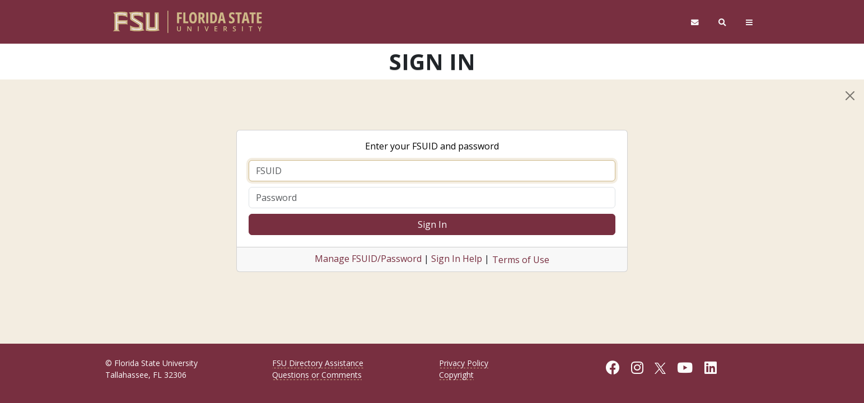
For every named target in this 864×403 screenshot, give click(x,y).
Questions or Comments (317, 374)
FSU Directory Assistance (317, 363)
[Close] (850, 95)
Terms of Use (520, 260)
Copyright (456, 374)
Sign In (432, 224)
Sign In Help (456, 258)
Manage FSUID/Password (368, 258)
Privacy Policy (463, 363)
